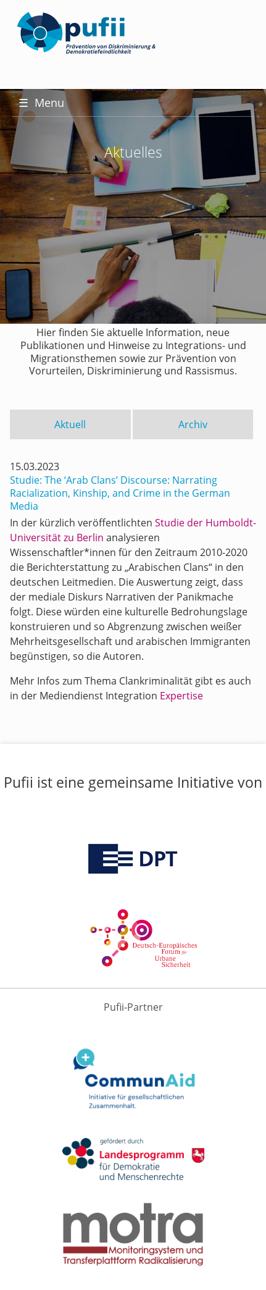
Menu (41, 102)
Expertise (181, 695)
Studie (170, 522)
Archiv (192, 424)
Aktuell (70, 424)
